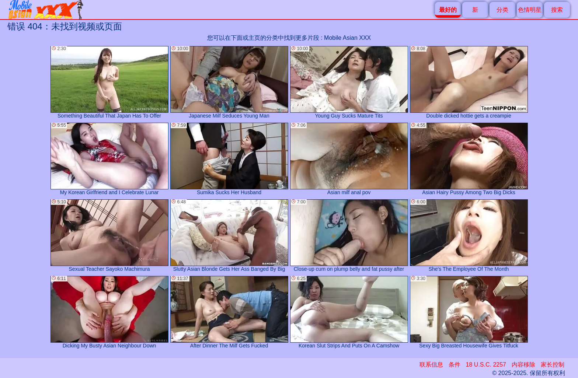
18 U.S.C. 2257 (486, 364)
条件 (454, 364)
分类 (502, 10)
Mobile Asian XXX (347, 38)
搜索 (557, 10)
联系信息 (431, 364)
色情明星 (530, 10)
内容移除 (523, 364)
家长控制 (552, 364)
